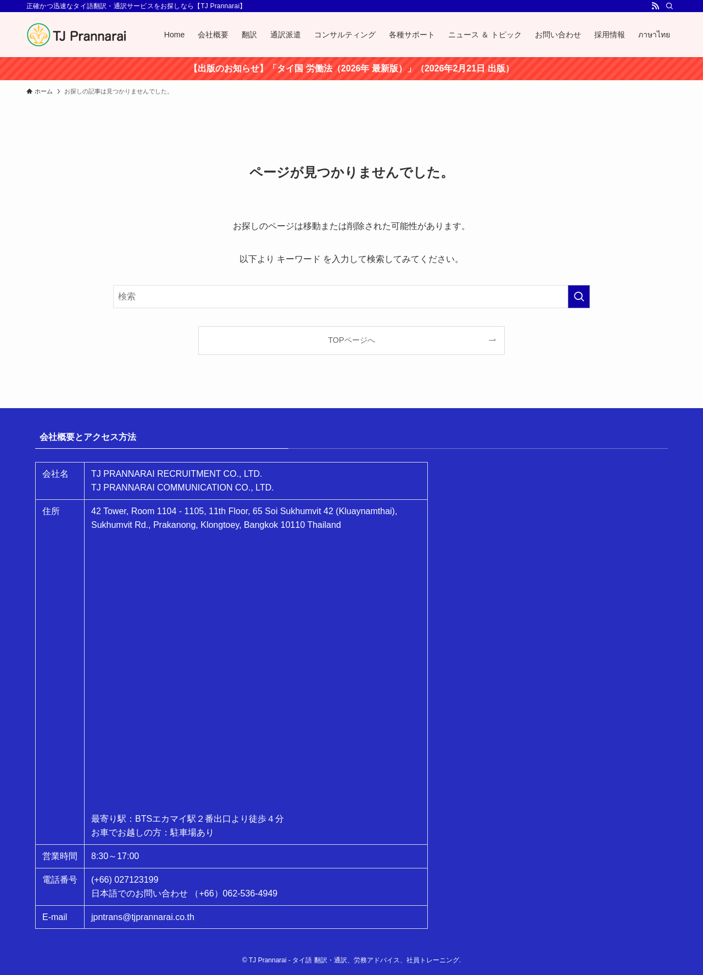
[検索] (669, 6)
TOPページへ (351, 340)
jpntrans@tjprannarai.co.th (142, 917)
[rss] (655, 6)
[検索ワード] (351, 296)
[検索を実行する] (579, 296)
